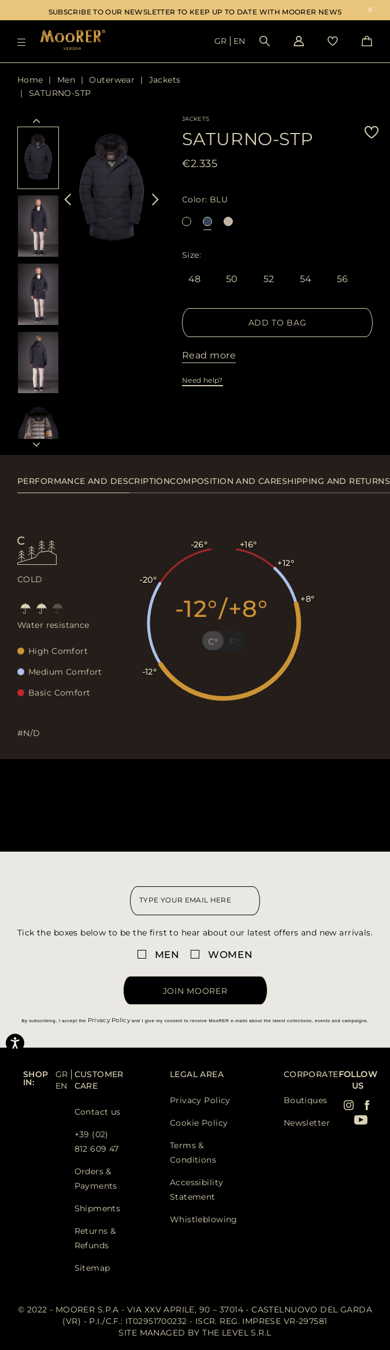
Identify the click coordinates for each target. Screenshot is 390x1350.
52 (268, 279)
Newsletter (307, 1123)
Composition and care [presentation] (225, 481)
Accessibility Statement (196, 1189)
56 (342, 279)
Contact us (98, 1112)
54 (306, 279)
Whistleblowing (203, 1219)
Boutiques (306, 1100)
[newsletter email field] (195, 900)
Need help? (202, 380)
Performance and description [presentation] (93, 481)
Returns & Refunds (95, 1238)
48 (194, 279)
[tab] (93, 487)
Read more (209, 355)
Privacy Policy (109, 1020)
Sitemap (92, 1268)
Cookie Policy (199, 1123)
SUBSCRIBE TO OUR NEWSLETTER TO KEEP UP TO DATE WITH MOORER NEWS (195, 12)
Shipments (98, 1208)
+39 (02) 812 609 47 (97, 1141)
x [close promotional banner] (370, 10)
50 (232, 279)
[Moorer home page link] (72, 40)
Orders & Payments (96, 1178)
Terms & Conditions (193, 1152)
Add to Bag (277, 322)
